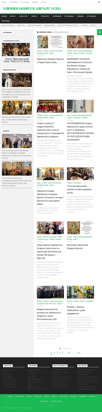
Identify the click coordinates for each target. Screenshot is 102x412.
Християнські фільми (34, 25)
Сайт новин (6, 372)
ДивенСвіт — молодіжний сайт (37, 389)
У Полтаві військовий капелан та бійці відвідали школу (79, 189)
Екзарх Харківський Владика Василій (79, 115)
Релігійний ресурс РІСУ (59, 370)
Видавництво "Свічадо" (59, 384)
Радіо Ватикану (32, 377)
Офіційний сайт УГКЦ (9, 370)
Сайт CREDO (31, 374)
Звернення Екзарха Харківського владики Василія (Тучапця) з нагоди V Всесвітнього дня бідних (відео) (50, 197)
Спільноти (45, 16)
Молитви (84, 25)
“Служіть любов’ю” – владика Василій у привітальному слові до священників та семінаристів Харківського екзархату (50, 130)
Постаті (82, 301)
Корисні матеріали (7, 25)
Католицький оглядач (34, 372)
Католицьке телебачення (35, 382)
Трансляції (5, 21)
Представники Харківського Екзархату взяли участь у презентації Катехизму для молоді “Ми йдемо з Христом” (50, 251)
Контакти (44, 2)
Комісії (34, 16)
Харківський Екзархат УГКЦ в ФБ (87, 370)
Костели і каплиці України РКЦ (61, 377)
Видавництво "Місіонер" (60, 386)
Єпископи (35, 2)
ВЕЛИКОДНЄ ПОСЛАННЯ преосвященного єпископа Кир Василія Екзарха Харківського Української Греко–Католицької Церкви (79, 65)
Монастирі (23, 16)
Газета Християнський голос (67, 25)
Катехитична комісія (50, 237)
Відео (38, 183)
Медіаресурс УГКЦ (34, 370)
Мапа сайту (44, 401)
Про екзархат (25, 2)
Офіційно (82, 53)
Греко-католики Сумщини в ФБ (86, 389)
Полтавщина (69, 16)
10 (69, 353)
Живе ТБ (30, 384)
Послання (89, 53)
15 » (79, 353)
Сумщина (80, 16)
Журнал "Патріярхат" (34, 386)
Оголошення (91, 16)
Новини (4, 16)
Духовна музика (49, 25)
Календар (73, 396)
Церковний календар (9, 379)
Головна (4, 2)
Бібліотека (21, 25)
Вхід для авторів (56, 401)
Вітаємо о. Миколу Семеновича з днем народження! (76, 310)
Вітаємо (39, 51)
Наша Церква (13, 2)
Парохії (12, 16)
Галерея (92, 25)
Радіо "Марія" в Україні (35, 379)
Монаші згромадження (10, 382)
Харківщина (57, 16)
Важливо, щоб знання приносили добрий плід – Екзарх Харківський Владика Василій (16, 119)
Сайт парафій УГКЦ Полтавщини (87, 386)
